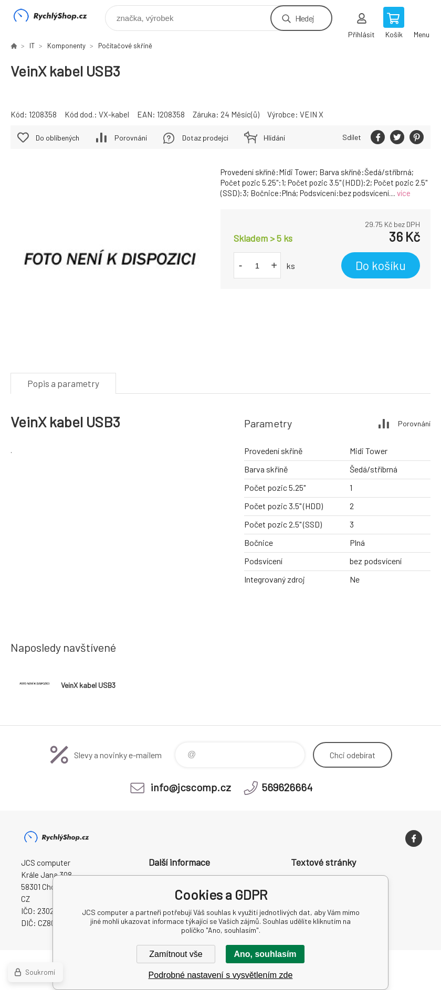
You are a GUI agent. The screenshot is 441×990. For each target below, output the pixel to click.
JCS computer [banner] (56, 15)
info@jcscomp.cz (191, 787)
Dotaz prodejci (205, 137)
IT (32, 45)
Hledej (304, 18)
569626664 (286, 787)
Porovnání (130, 137)
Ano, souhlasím (265, 954)
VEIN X (311, 114)
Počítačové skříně (125, 45)
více (404, 193)
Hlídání (274, 137)
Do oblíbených (57, 137)
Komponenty (66, 45)
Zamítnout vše (175, 954)
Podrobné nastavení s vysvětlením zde (221, 975)
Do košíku (380, 265)
